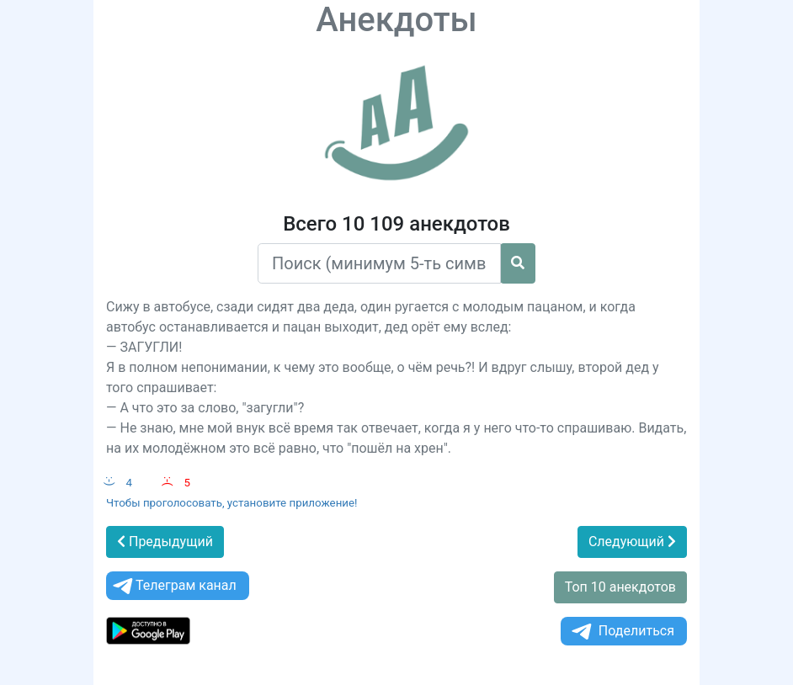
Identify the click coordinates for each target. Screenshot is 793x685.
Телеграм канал (173, 586)
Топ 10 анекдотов (620, 587)
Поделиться (621, 631)
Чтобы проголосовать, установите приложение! (232, 502)
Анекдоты (396, 20)
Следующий (632, 542)
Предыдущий (165, 542)
